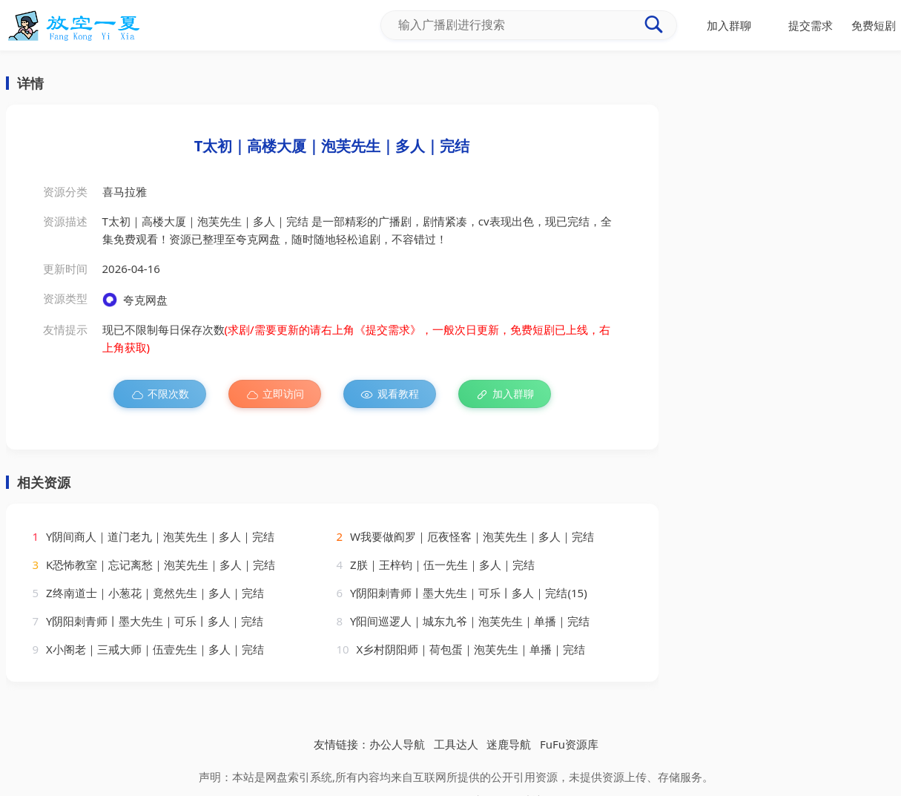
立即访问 (274, 394)
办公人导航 (397, 744)
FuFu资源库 (569, 744)
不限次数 (160, 394)
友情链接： (341, 744)
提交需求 (810, 25)
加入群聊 (504, 394)
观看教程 (389, 394)
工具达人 (456, 744)
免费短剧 (873, 25)
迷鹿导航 (508, 744)
